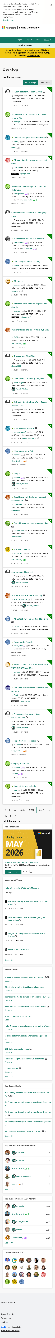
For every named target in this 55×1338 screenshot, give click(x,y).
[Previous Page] (5, 810)
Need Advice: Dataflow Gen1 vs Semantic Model (26, 1006)
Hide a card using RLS (23, 451)
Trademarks (5, 1322)
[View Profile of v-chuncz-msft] (25, 317)
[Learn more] (13, 872)
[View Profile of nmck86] (17, 477)
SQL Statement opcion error (17, 1049)
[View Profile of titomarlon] (18, 504)
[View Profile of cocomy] (17, 285)
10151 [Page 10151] (8, 815)
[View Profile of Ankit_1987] (18, 645)
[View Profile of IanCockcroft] (19, 242)
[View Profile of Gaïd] (16, 337)
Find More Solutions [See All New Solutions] (9, 1076)
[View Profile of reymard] (17, 454)
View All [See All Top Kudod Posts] (9, 1135)
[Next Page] (14, 816)
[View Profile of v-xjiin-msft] (27, 200)
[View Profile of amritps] (17, 121)
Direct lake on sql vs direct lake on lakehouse (24, 987)
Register (20, 39)
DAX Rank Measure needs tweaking (27, 595)
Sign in (29, 39)
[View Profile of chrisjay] (17, 672)
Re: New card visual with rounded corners (23, 1131)
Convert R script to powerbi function (30, 137)
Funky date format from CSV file (28, 91)
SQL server (18, 281)
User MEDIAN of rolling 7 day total (29, 378)
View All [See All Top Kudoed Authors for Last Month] (9, 1242)
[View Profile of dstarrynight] (19, 382)
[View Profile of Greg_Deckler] (16, 461)
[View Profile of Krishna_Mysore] (20, 599)
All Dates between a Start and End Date (31, 619)
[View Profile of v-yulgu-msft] (25, 173)
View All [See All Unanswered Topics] (9, 960)
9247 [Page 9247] (41, 809)
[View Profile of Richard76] (18, 553)
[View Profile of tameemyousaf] (20, 432)
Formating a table (22, 549)
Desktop (8, 981)
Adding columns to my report (18, 1016)
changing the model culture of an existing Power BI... (28, 996)
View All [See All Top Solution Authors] (9, 1189)
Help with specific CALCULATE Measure (22, 888)
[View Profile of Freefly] (16, 695)
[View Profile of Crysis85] (17, 167)
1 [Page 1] (9, 809)
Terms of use (6, 1318)
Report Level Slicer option (25, 740)
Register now (8, 20)
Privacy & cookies (7, 1314)
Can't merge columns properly (27, 261)
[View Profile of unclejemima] (19, 193)
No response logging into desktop (29, 238)
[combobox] (33, 45)
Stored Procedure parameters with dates (31, 523)
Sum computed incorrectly (23, 572)
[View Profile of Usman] (16, 626)
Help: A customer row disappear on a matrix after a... (28, 1026)
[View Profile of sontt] (16, 141)
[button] (30, 82)
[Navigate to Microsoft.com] (9, 27)
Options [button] (44, 82)
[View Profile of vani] (15, 790)
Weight (17, 473)
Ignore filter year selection (25, 786)
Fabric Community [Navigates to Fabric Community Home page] (29, 27)
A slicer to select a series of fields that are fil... (25, 977)
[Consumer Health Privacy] (27, 1330)
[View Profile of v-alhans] (17, 744)
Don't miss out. (33, 55)
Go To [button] (46, 40)
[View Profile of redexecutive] (19, 530)
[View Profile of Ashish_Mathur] (22, 389)
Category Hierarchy (20, 763)
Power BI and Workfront (18, 949)
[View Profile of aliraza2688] (16, 366)
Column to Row (12, 1068)
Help (38, 39)
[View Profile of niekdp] (16, 265)
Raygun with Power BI (23, 642)
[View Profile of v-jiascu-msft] (25, 701)
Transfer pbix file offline (24, 356)
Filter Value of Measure (24, 428)
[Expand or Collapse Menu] (3, 34)
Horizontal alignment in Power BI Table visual (25, 1058)
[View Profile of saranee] (17, 311)
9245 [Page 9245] (22, 809)
